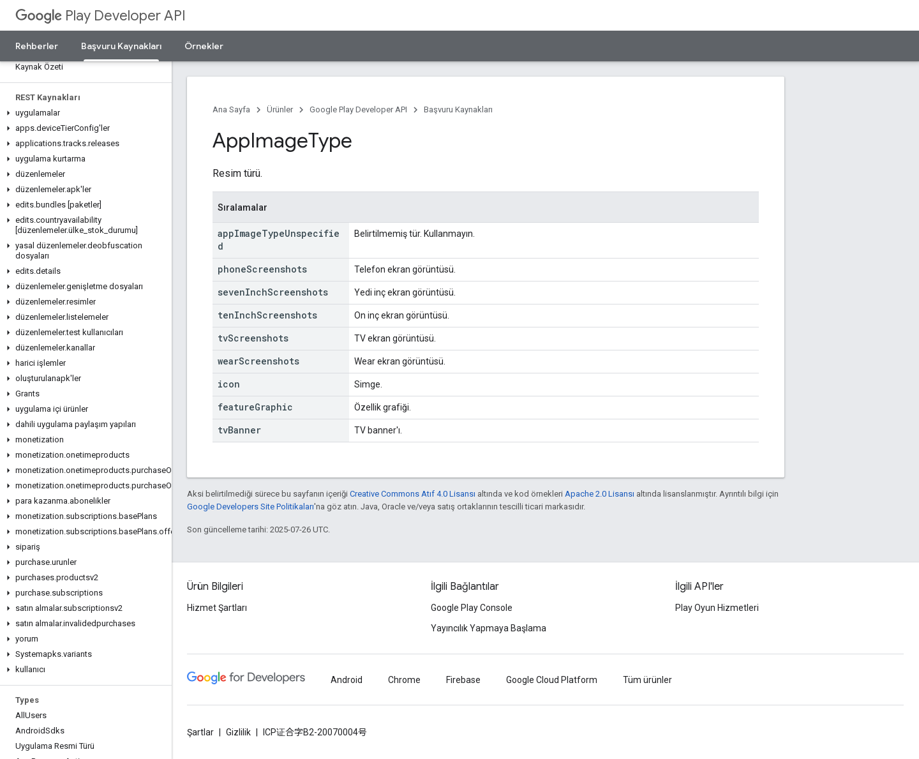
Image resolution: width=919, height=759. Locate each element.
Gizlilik (238, 732)
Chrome (404, 680)
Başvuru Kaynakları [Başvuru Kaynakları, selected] (121, 46)
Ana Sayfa (231, 109)
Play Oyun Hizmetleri (717, 608)
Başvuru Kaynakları (458, 109)
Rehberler (36, 46)
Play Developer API (100, 15)
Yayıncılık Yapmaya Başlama (488, 628)
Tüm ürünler (647, 680)
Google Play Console (471, 608)
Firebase (463, 680)
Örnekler (203, 46)
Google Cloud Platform (551, 680)
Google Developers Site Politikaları (250, 506)
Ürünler (280, 109)
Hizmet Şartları (217, 608)
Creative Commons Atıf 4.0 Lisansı (412, 494)
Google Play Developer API (358, 109)
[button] (83, 113)
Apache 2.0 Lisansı (599, 494)
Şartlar (200, 732)
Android (346, 680)
